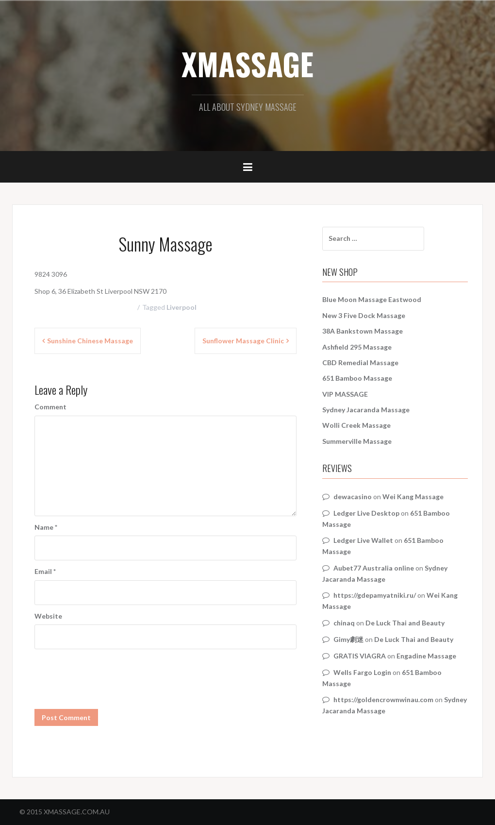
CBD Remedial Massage (360, 362)
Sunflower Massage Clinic (243, 341)
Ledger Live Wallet (363, 540)
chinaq (344, 623)
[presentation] (108, 673)
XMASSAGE (248, 63)
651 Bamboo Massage (357, 378)
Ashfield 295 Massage (357, 347)
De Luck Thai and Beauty (405, 623)
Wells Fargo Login (362, 672)
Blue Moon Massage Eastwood (371, 299)
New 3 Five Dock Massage (363, 315)
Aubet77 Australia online (373, 568)
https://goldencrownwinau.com (383, 699)
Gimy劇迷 (348, 639)
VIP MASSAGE (345, 394)
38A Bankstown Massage (362, 331)
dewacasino (352, 496)
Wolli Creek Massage (356, 425)
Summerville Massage (357, 441)
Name (45, 527)
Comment (50, 407)
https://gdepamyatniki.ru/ (374, 595)
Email (45, 571)
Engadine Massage (426, 656)
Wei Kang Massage (413, 496)
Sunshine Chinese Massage (90, 341)
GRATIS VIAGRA (359, 656)
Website (48, 616)
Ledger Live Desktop (366, 513)
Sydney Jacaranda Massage (366, 409)
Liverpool (181, 307)
